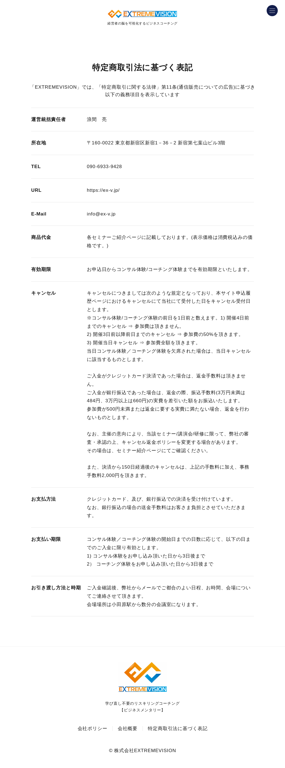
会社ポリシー (92, 728)
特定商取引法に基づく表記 (177, 728)
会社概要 (127, 728)
